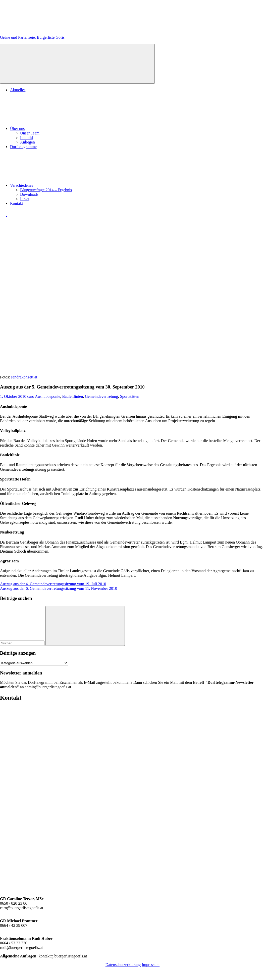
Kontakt (16, 203)
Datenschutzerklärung (123, 964)
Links (24, 199)
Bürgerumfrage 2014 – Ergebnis (46, 190)
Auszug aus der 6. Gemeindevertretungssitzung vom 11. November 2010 (58, 588)
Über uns (55, 128)
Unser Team (29, 133)
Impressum (151, 964)
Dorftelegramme (23, 146)
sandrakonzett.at (24, 377)
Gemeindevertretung (101, 396)
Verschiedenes (59, 185)
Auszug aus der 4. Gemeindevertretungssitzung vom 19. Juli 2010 (53, 584)
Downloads (29, 194)
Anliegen (27, 142)
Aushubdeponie (47, 396)
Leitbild (26, 137)
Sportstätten (129, 396)
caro (30, 396)
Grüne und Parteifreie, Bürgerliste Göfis (32, 37)
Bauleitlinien (72, 396)
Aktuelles (17, 90)
